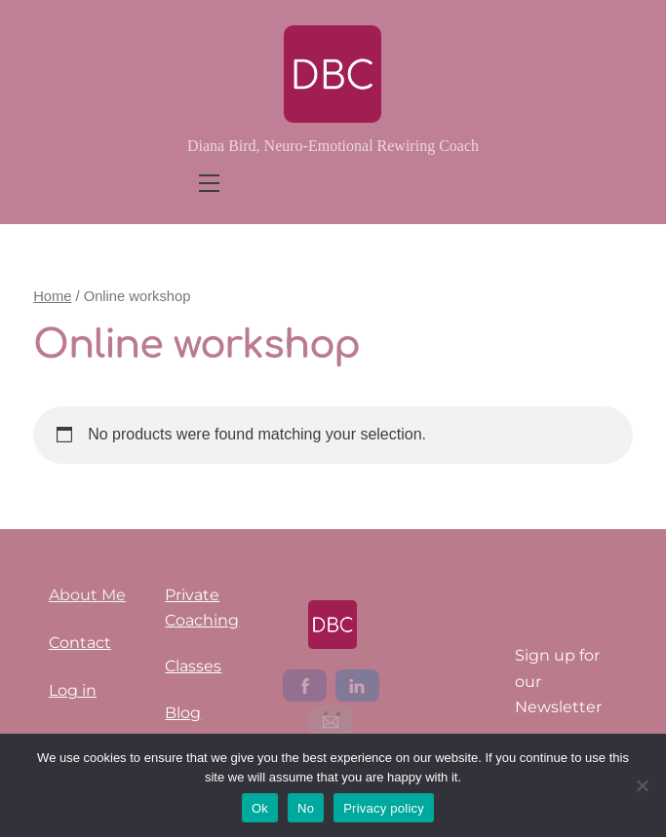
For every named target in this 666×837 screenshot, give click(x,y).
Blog (183, 713)
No (305, 808)
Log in (73, 690)
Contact (80, 642)
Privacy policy (383, 808)
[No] (641, 785)
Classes (193, 666)
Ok (260, 808)
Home (52, 296)
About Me (87, 595)
